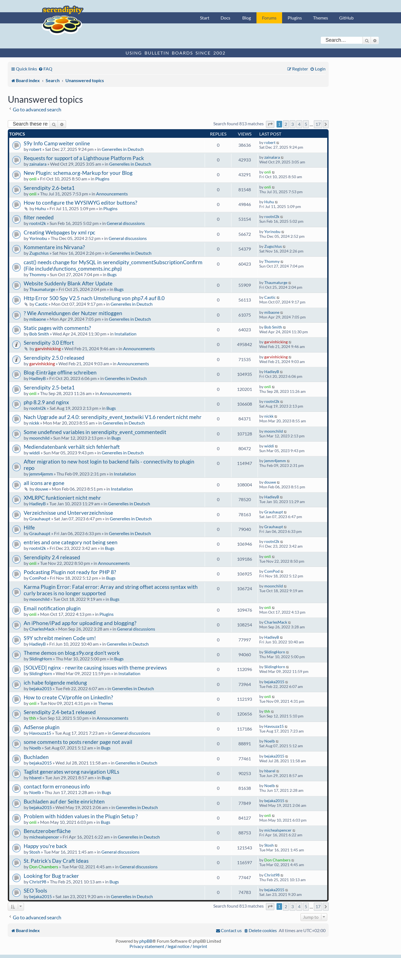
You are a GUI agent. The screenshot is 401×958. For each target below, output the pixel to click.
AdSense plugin (42, 727)
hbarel (35, 777)
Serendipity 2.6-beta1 (49, 188)
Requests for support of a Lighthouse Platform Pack (84, 158)
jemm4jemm (41, 473)
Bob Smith (39, 333)
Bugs (112, 274)
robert (35, 149)
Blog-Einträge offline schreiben (60, 372)
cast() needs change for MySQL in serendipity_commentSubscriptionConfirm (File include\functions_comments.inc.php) (113, 265)
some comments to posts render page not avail (78, 742)
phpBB (145, 941)
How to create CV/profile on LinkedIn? (68, 697)
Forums (269, 17)
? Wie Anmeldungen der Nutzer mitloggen (73, 313)
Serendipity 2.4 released (52, 557)
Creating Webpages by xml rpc (59, 232)
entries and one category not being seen (71, 542)
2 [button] (286, 124)
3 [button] (292, 124)
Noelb (35, 747)
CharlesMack (42, 628)
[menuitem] (45, 68)
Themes (320, 17)
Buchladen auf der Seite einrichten (64, 801)
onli (32, 178)
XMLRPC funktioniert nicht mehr (62, 497)
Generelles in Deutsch (123, 149)
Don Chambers (43, 866)
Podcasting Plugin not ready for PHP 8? (70, 572)
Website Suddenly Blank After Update (68, 283)
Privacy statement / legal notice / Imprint (168, 946)
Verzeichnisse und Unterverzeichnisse (68, 512)
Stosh (34, 851)
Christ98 (37, 881)
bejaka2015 (40, 688)
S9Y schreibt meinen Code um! (60, 638)
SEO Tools (35, 890)
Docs (225, 17)
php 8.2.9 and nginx (46, 402)
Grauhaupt (39, 518)
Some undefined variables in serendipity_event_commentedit (95, 432)
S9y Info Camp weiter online (57, 143)
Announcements (112, 193)
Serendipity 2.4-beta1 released (60, 712)
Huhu (40, 208)
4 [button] (299, 124)
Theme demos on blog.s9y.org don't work (72, 653)
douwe (41, 488)
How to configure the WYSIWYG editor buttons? (80, 202)
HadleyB (37, 378)
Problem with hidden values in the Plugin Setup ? (81, 816)
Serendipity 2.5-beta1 (49, 387)
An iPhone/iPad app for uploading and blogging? (80, 623)
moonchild (39, 437)
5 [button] (306, 124)
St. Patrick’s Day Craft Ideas (56, 860)
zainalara (38, 163)
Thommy (37, 274)
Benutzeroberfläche (47, 831)
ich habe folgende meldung (55, 682)
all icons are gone (44, 483)
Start (204, 17)
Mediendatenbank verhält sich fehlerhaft (72, 447)
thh (32, 718)
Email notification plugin (52, 608)
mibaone (37, 319)
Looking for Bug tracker (51, 876)
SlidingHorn (40, 658)
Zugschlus (39, 253)
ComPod (37, 577)
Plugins (295, 17)
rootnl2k (37, 223)
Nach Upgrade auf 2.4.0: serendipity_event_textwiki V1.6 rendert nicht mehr (113, 417)
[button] (270, 124)
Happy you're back (45, 846)
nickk (34, 422)
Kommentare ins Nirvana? (54, 247)
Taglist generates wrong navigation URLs (71, 771)
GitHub (346, 17)
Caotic (41, 304)
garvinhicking (48, 348)
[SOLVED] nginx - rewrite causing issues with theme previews (95, 667)
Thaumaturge (42, 289)
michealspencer (44, 836)
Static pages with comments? (57, 328)
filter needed (39, 217)
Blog (246, 17)
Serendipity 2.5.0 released (54, 357)
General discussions (126, 223)
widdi (34, 452)
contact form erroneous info (57, 786)
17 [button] (318, 124)
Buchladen (36, 757)
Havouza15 (40, 733)
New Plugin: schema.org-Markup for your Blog (78, 173)
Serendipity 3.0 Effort (49, 342)
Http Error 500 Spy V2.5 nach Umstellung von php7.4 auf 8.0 (94, 298)
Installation (125, 333)
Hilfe (29, 527)
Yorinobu (38, 238)
